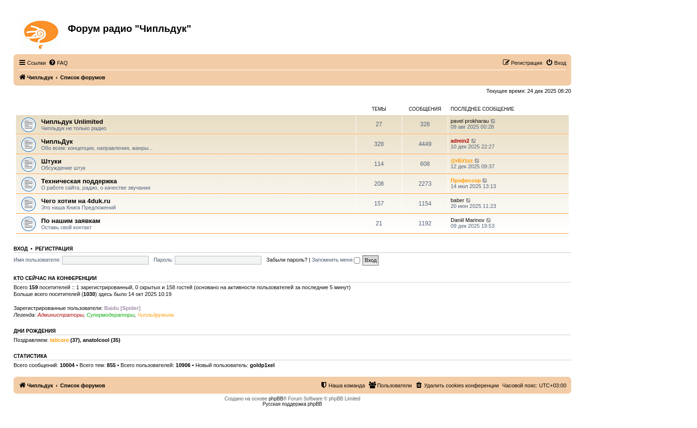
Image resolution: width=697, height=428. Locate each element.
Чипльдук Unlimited (72, 121)
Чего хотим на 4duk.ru (75, 201)
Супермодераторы (111, 315)
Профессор (466, 180)
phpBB (276, 398)
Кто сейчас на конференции (55, 278)
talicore (59, 340)
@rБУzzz (462, 160)
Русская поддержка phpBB (292, 404)
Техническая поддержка (79, 181)
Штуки (51, 161)
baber (457, 200)
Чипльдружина (155, 315)
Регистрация (54, 248)
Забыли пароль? (286, 260)
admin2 (460, 141)
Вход (21, 248)
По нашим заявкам (70, 220)
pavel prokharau (470, 121)
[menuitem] (58, 63)
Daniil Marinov (468, 220)
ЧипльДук (29, 109)
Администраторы (60, 315)
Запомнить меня (336, 260)
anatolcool (96, 340)
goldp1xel (262, 365)
